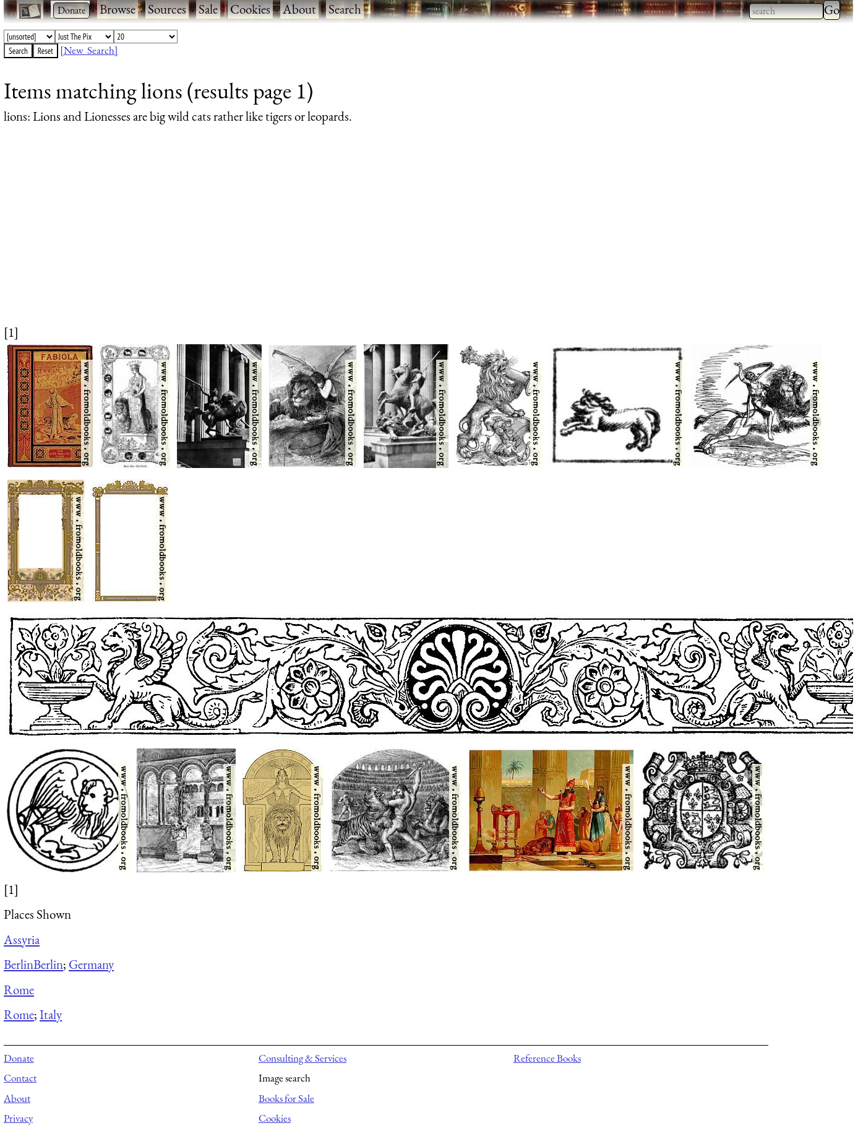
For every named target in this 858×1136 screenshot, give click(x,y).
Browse (117, 9)
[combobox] (786, 11)
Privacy (18, 1118)
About (299, 9)
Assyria (22, 939)
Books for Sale (286, 1098)
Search (344, 9)
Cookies (250, 9)
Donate (19, 1058)
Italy (51, 1014)
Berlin (18, 964)
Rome (19, 989)
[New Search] (89, 50)
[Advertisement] (375, 236)
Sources (167, 9)
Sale (208, 9)
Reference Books (547, 1058)
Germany (91, 964)
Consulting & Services (302, 1058)
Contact (20, 1078)
